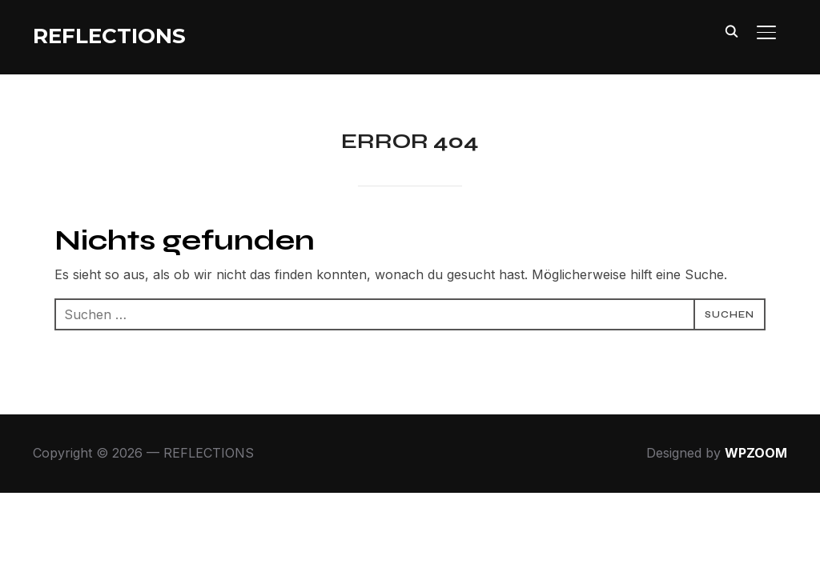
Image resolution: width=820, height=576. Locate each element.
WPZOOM (756, 454)
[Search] (731, 30)
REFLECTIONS (109, 36)
